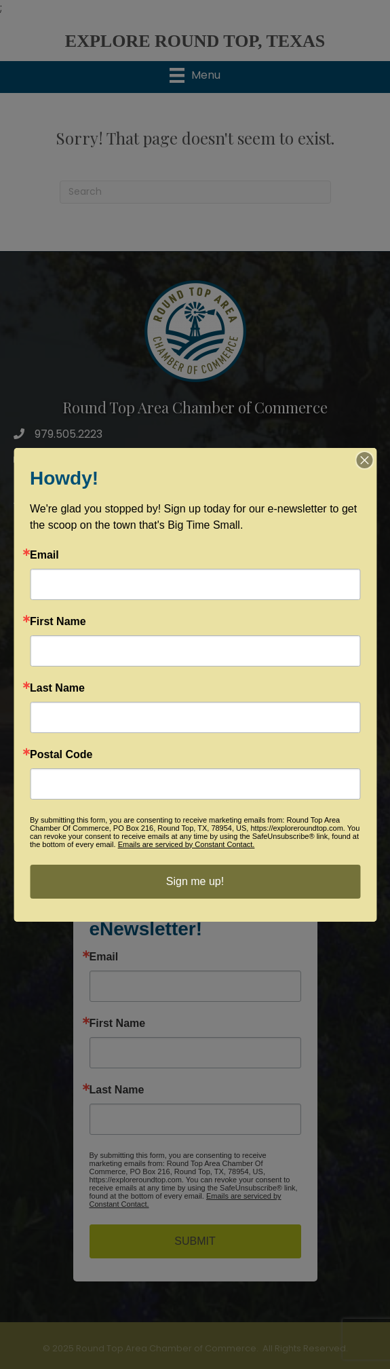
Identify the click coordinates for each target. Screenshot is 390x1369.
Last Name (57, 688)
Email (44, 555)
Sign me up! (195, 881)
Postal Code (61, 754)
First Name (58, 621)
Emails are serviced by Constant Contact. (186, 844)
